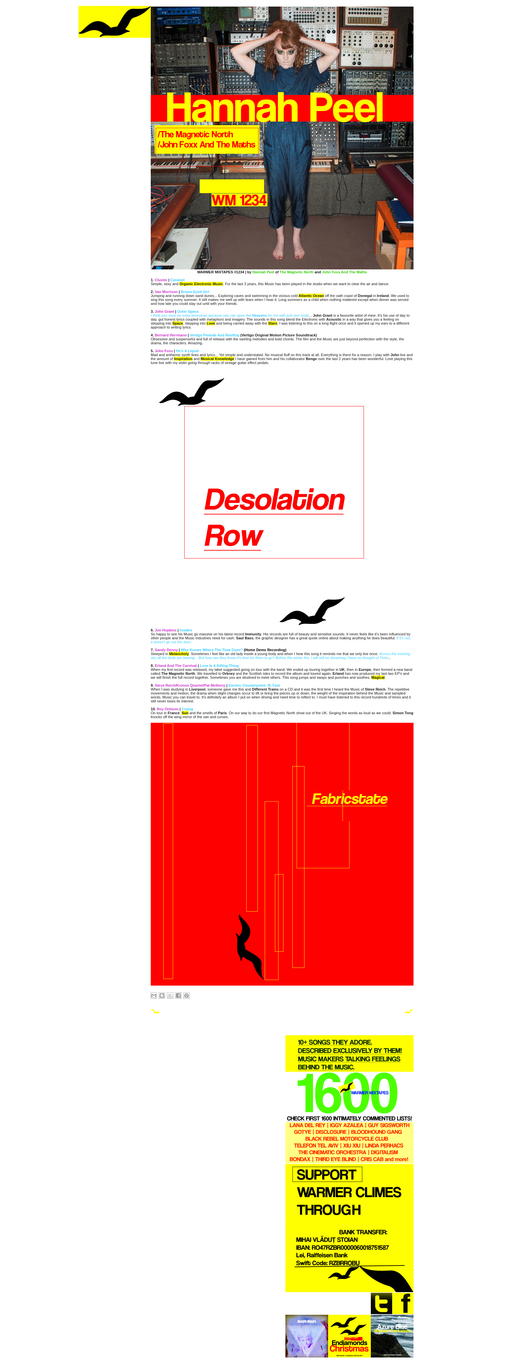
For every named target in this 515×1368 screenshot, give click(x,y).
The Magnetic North (296, 272)
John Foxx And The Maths (344, 272)
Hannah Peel (263, 272)
